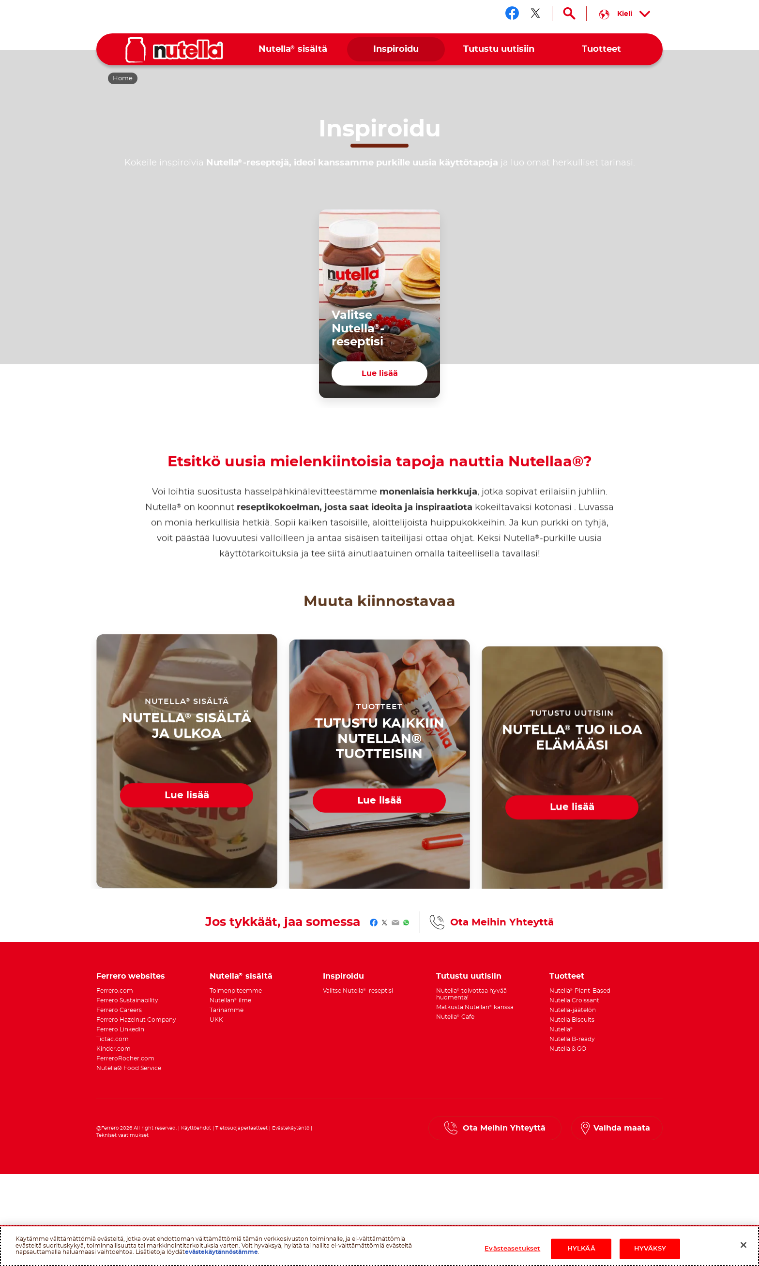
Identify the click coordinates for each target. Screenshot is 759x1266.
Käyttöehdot (196, 1128)
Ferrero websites (130, 976)
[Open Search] (569, 13)
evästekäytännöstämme (221, 1252)
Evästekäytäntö (290, 1128)
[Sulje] (743, 1245)
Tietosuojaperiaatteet (241, 1128)
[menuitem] (293, 49)
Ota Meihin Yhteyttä (502, 922)
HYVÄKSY (650, 1249)
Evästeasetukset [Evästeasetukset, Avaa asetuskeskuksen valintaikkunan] (512, 1249)
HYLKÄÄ (581, 1249)
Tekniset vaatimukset (122, 1135)
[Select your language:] (624, 13)
